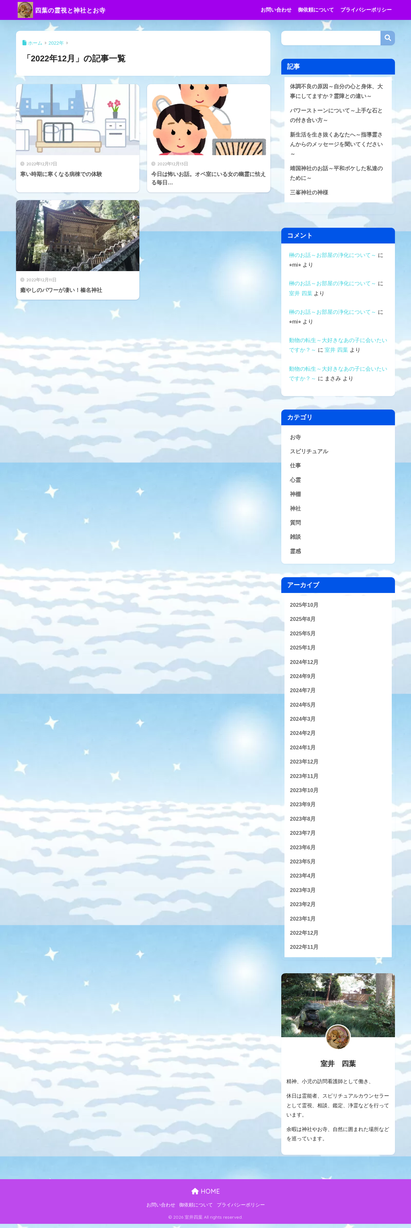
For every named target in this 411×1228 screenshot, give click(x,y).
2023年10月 (304, 794)
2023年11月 (304, 779)
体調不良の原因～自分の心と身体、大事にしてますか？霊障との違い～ (336, 92)
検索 (387, 38)
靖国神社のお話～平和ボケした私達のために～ (336, 174)
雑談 (295, 539)
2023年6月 (303, 851)
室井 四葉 (300, 294)
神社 (295, 510)
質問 (295, 524)
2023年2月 (303, 909)
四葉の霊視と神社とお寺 (69, 9)
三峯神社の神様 (309, 193)
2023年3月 (303, 894)
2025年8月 (303, 621)
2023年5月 (303, 865)
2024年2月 (303, 736)
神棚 (295, 496)
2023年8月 (303, 822)
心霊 (295, 481)
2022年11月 (304, 952)
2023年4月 (303, 880)
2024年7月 (303, 693)
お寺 (295, 438)
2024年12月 (304, 664)
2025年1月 (303, 650)
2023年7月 (303, 837)
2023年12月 (304, 765)
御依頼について (316, 10)
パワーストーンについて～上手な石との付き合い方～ (336, 116)
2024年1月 (303, 750)
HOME (205, 1196)
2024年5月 (303, 707)
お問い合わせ (276, 10)
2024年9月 (303, 679)
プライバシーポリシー (366, 10)
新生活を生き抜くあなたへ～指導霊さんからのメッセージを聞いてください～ (336, 145)
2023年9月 (303, 808)
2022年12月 (304, 937)
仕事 (295, 467)
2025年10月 (304, 607)
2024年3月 (303, 722)
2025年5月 (303, 635)
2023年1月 (303, 923)
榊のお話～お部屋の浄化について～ (332, 256)
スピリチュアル (309, 452)
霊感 (295, 553)
